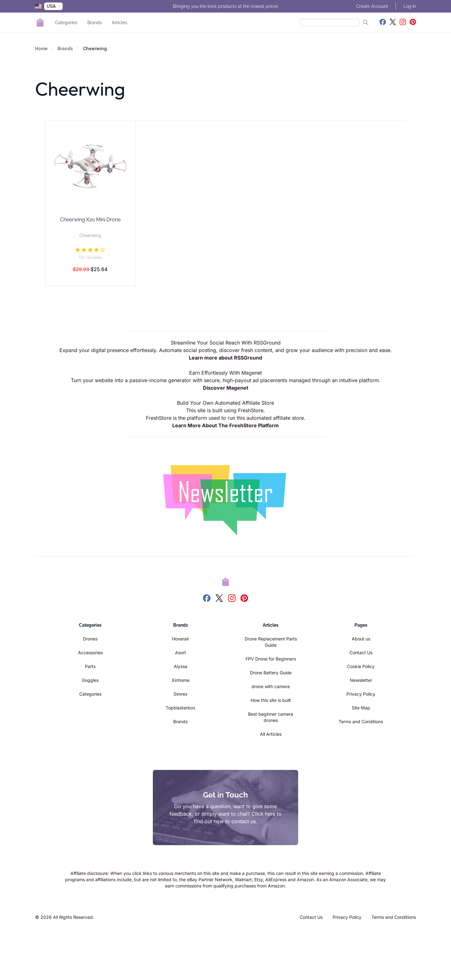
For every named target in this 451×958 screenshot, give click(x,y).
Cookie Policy (361, 666)
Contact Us (361, 652)
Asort (180, 652)
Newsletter (361, 680)
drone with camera (270, 686)
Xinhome (180, 680)
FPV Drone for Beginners (271, 658)
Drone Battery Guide (271, 672)
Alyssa (180, 666)
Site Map (361, 707)
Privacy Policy (360, 694)
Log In (409, 6)
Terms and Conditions (361, 721)
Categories (66, 22)
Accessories (90, 652)
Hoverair (180, 638)
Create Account (372, 6)
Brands (94, 22)
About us (361, 638)
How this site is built (271, 700)
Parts (90, 666)
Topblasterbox (180, 707)
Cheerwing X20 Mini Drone (90, 220)
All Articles (271, 734)
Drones (90, 638)
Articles (119, 22)
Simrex (181, 694)
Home (41, 48)
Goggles (90, 680)
